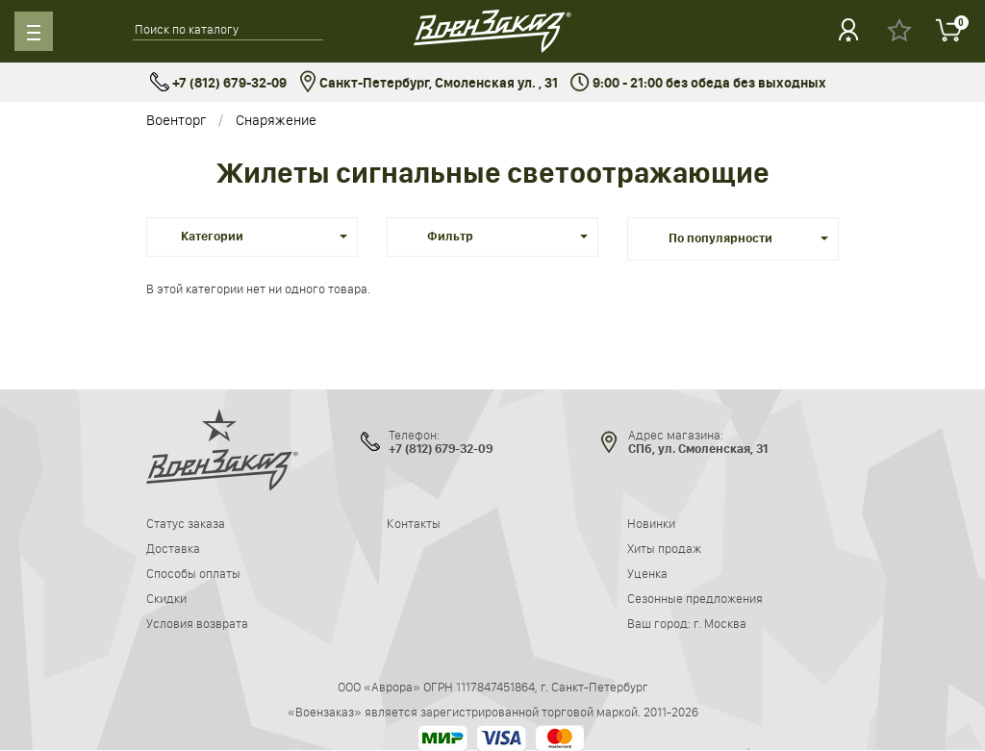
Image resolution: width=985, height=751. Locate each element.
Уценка (647, 573)
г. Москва (720, 623)
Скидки (166, 598)
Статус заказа (185, 523)
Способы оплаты (193, 573)
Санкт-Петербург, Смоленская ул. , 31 (428, 83)
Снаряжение (276, 120)
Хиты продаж (664, 548)
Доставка (173, 548)
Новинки (651, 523)
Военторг (176, 120)
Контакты (414, 523)
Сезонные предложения (695, 598)
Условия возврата (197, 623)
